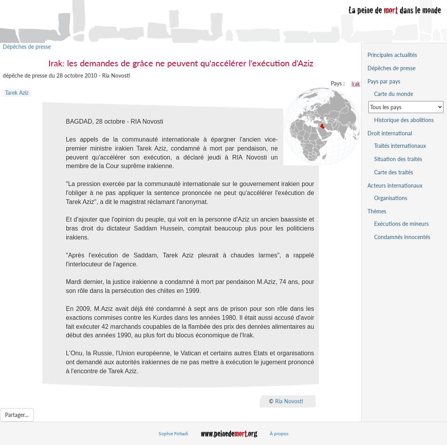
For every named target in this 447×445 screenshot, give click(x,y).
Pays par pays (383, 81)
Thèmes (376, 211)
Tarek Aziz (16, 92)
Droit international (389, 133)
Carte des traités (393, 172)
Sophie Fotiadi (173, 433)
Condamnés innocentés (402, 237)
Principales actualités (392, 54)
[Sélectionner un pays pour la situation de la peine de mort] (405, 107)
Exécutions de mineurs (401, 223)
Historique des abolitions (404, 120)
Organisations (390, 198)
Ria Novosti (289, 400)
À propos (279, 433)
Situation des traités (398, 159)
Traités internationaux (400, 145)
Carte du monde (393, 93)
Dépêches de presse (27, 46)
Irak (356, 83)
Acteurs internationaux (394, 185)
